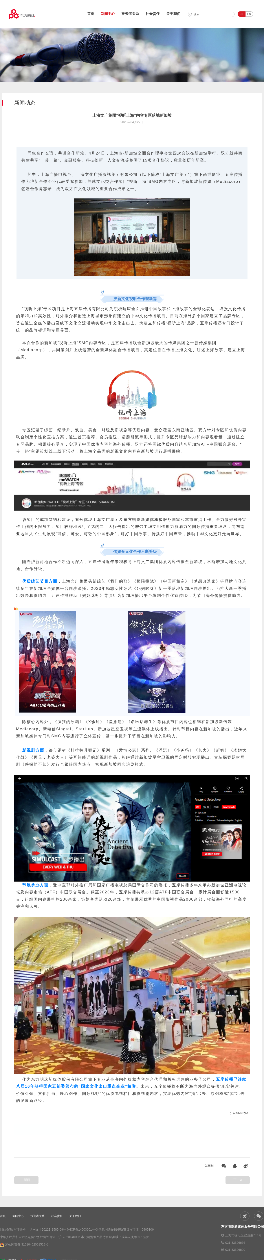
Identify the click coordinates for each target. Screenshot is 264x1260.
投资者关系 (130, 14)
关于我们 (173, 14)
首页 (90, 14)
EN (249, 14)
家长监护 (143, 1237)
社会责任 (153, 14)
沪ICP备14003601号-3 (82, 1229)
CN (241, 14)
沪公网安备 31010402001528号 (24, 1245)
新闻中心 (108, 14)
